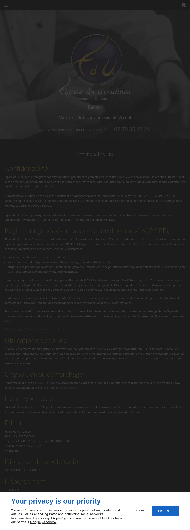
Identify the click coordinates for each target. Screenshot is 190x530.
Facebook (49, 522)
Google (35, 522)
